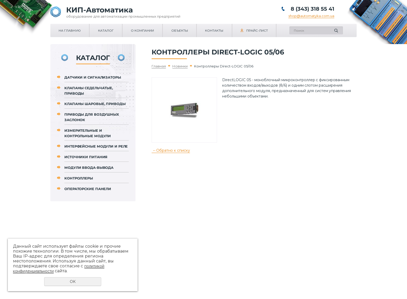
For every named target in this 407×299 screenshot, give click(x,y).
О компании (142, 30)
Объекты (179, 30)
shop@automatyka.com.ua (311, 16)
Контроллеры (78, 178)
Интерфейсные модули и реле (96, 146)
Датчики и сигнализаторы (92, 77)
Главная (159, 66)
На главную (70, 30)
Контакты (214, 30)
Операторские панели (87, 189)
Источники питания (85, 157)
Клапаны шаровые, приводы (95, 104)
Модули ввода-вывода (88, 167)
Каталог (106, 30)
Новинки (180, 66)
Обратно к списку (171, 150)
